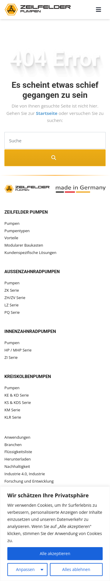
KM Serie (12, 409)
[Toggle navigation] (99, 9)
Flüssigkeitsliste (18, 451)
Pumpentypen (17, 230)
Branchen (13, 444)
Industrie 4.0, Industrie (24, 473)
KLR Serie (12, 417)
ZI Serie (11, 357)
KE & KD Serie (16, 395)
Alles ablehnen (76, 569)
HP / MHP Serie (18, 350)
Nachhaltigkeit (17, 466)
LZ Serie (11, 305)
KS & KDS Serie (17, 402)
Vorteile (11, 237)
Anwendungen (17, 437)
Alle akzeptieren (55, 553)
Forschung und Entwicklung (29, 481)
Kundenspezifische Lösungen (30, 252)
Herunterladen (17, 459)
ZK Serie (11, 290)
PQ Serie (12, 312)
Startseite (47, 113)
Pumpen (11, 223)
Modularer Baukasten (23, 245)
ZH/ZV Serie (14, 297)
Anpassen (25, 569)
